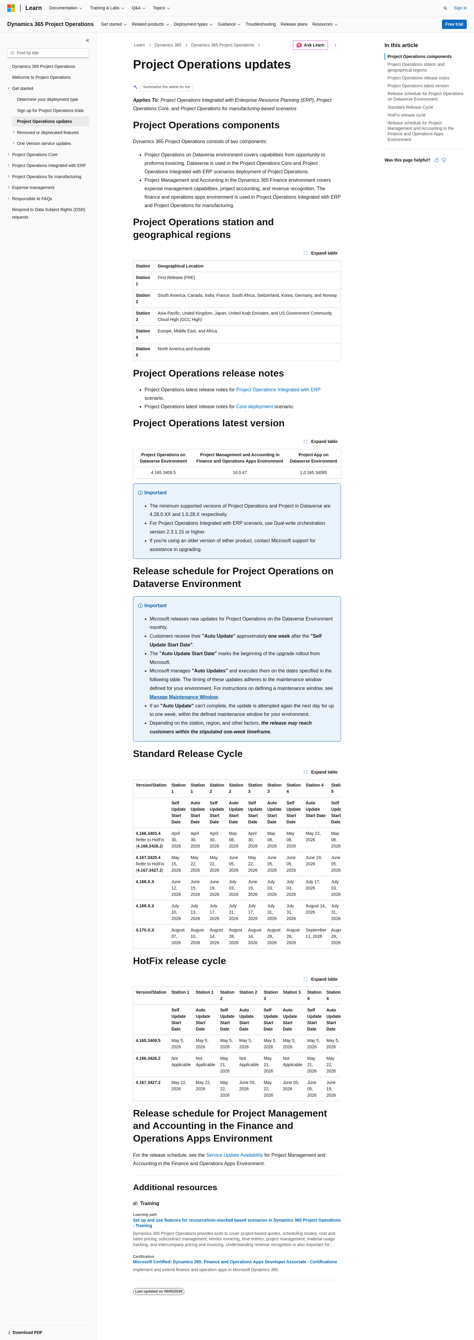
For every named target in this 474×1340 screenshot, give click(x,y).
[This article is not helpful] (443, 160)
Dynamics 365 (168, 45)
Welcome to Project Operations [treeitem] (41, 77)
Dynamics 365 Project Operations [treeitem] (43, 66)
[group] (237, 864)
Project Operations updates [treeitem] (44, 121)
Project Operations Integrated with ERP (278, 389)
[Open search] (445, 8)
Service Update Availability (234, 1155)
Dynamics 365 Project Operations (223, 45)
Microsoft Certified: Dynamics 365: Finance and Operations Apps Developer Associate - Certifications (235, 1261)
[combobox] (48, 53)
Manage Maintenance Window (184, 697)
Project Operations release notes (418, 77)
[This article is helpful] (436, 160)
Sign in (460, 7)
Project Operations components (420, 56)
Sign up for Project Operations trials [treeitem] (50, 110)
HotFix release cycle (407, 115)
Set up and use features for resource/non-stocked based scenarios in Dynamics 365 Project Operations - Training (237, 1223)
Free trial (454, 24)
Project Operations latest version (418, 85)
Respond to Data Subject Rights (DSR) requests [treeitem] (48, 213)
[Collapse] (87, 40)
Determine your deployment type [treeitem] (47, 99)
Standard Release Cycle (410, 107)
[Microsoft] (11, 8)
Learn (139, 45)
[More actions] (335, 45)
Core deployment (254, 406)
